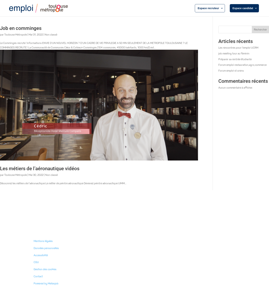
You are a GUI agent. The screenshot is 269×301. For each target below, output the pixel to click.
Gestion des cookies (45, 269)
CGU (36, 262)
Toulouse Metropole (15, 34)
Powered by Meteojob (46, 283)
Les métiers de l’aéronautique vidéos (39, 168)
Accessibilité (41, 255)
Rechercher (260, 29)
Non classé (51, 34)
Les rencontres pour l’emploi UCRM (238, 47)
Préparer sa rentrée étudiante (235, 59)
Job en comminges (20, 28)
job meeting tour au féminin (233, 53)
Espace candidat (243, 8)
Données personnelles (46, 248)
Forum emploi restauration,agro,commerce (242, 65)
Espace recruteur (208, 8)
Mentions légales (43, 241)
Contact (38, 276)
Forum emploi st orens (231, 70)
